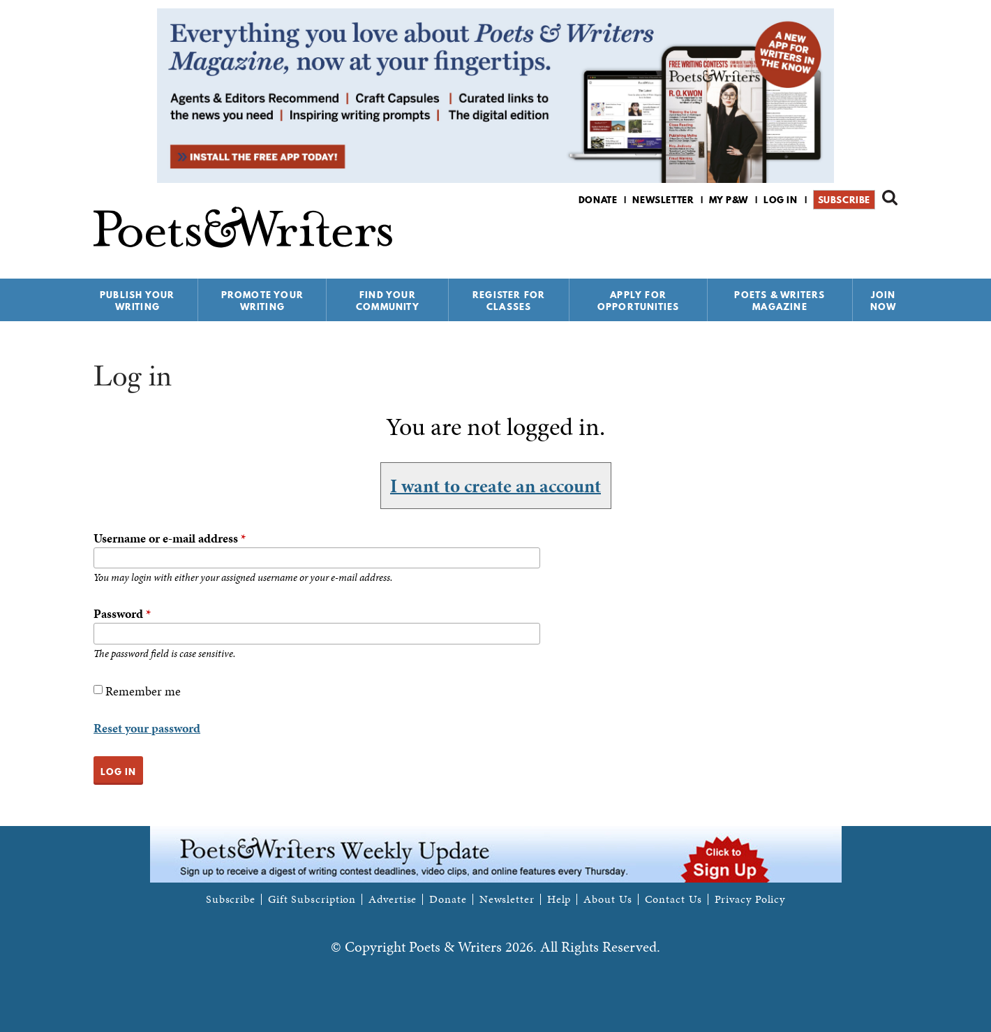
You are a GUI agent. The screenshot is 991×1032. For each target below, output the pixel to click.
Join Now (883, 300)
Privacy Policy (750, 899)
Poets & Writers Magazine (779, 300)
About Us (607, 899)
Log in (780, 199)
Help (559, 899)
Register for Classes (508, 300)
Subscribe (844, 199)
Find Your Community (387, 300)
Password (122, 613)
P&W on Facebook (840, 236)
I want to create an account (495, 485)
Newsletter (663, 199)
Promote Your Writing (262, 300)
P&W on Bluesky (864, 236)
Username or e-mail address (170, 538)
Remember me (143, 691)
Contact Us (673, 899)
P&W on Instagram (888, 236)
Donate (598, 199)
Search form (889, 197)
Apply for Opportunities (638, 300)
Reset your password (147, 728)
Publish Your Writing (137, 300)
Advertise (392, 899)
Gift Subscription (312, 899)
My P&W (728, 199)
